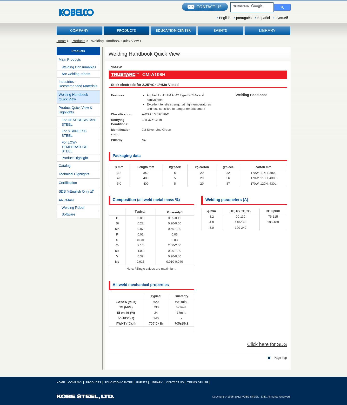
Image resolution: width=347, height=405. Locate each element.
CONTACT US (175, 382)
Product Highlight (75, 158)
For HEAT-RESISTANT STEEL (79, 122)
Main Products (70, 59)
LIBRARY (267, 30)
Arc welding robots (76, 74)
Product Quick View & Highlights (75, 110)
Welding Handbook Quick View (73, 97)
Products (78, 41)
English (224, 18)
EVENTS (220, 30)
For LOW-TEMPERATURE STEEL (75, 146)
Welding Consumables (79, 67)
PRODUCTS (126, 30)
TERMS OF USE (197, 382)
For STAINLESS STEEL (74, 133)
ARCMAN (66, 200)
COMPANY (79, 30)
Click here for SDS (267, 344)
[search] (251, 6)
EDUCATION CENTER (173, 30)
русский (282, 18)
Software (68, 214)
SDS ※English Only (76, 191)
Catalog (65, 166)
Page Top (280, 357)
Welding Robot (73, 207)
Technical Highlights (74, 174)
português (244, 18)
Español (263, 18)
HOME (61, 382)
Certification (68, 183)
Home (61, 41)
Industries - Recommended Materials (78, 84)
